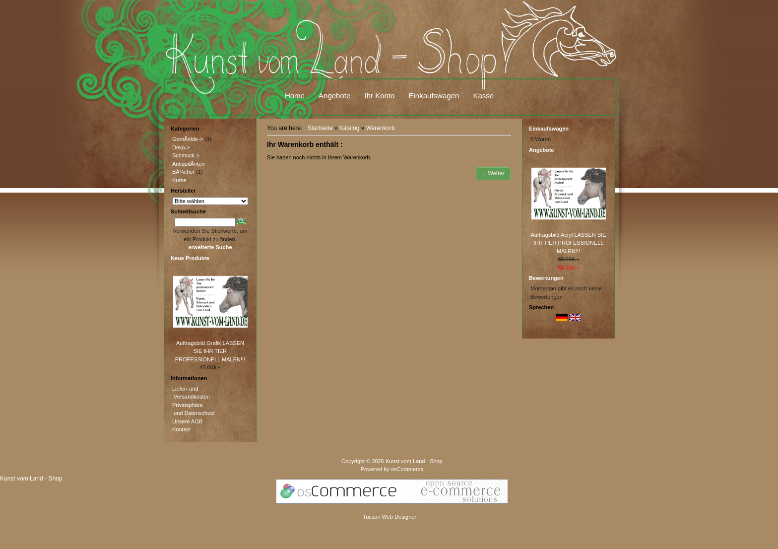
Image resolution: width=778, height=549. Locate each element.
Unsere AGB (187, 421)
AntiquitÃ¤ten (188, 164)
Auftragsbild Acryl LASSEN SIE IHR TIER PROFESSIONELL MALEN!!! (568, 243)
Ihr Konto (379, 95)
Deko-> (181, 147)
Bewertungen (546, 278)
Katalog (349, 128)
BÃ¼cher (183, 172)
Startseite (320, 128)
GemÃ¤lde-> (187, 139)
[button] (493, 173)
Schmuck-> (185, 155)
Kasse (483, 95)
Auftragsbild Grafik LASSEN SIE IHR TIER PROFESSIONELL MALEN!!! (210, 351)
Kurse (179, 180)
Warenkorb (380, 128)
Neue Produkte (190, 258)
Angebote (334, 95)
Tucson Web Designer (389, 517)
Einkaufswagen (434, 95)
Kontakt (181, 429)
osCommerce (407, 469)
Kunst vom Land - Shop (414, 461)
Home (295, 95)
